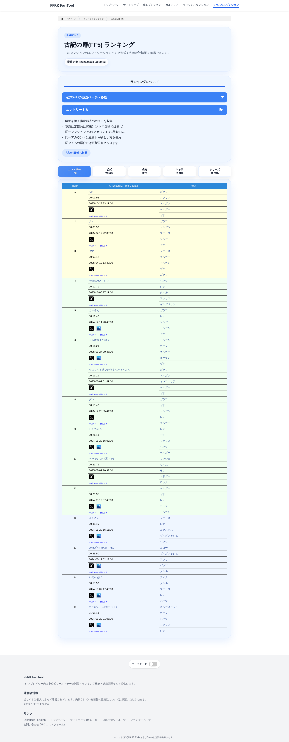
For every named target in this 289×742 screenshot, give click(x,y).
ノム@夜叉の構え (99, 339)
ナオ (91, 221)
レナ (162, 286)
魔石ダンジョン (152, 4)
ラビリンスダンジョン (196, 4)
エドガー (165, 476)
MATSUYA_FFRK (99, 280)
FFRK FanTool (62, 5)
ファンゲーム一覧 (140, 719)
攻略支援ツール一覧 (114, 719)
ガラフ (164, 191)
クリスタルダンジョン (226, 4)
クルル (164, 292)
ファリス (165, 197)
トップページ (111, 4)
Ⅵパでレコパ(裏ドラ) (101, 458)
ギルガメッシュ (169, 304)
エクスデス (166, 529)
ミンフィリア (167, 381)
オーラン (165, 357)
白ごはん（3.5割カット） (103, 606)
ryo (91, 191)
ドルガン (165, 203)
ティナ (164, 577)
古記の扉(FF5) (117, 19)
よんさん (94, 517)
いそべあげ (95, 577)
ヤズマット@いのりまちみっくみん (109, 369)
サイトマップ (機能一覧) (84, 719)
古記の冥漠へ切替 (76, 152)
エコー (164, 547)
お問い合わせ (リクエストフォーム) (44, 724)
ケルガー (165, 209)
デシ (162, 434)
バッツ (164, 280)
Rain (91, 250)
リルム (164, 464)
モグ (162, 470)
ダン (91, 399)
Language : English (35, 719)
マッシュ (165, 458)
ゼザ (162, 215)
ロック (164, 482)
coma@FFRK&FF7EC (102, 547)
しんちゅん (95, 428)
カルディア (172, 4)
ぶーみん (94, 310)
